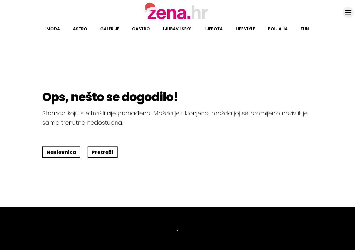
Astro (80, 29)
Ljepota (214, 29)
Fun (305, 29)
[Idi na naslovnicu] (178, 18)
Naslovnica (61, 152)
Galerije (109, 29)
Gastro (141, 29)
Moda (53, 29)
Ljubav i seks (177, 29)
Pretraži (102, 152)
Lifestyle (245, 29)
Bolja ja (278, 29)
